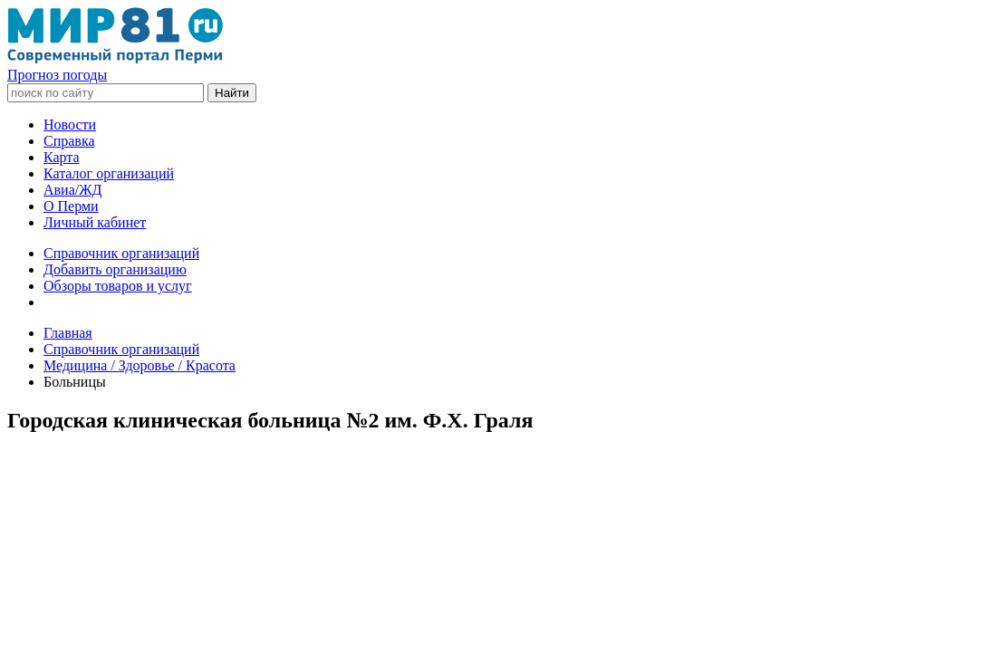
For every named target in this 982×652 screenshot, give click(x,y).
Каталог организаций (108, 173)
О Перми (71, 206)
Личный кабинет (94, 222)
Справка (69, 141)
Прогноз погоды (57, 74)
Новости (69, 124)
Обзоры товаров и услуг (117, 285)
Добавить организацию (115, 269)
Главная (67, 332)
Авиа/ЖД (72, 189)
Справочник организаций (121, 253)
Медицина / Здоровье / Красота (139, 365)
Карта (61, 157)
